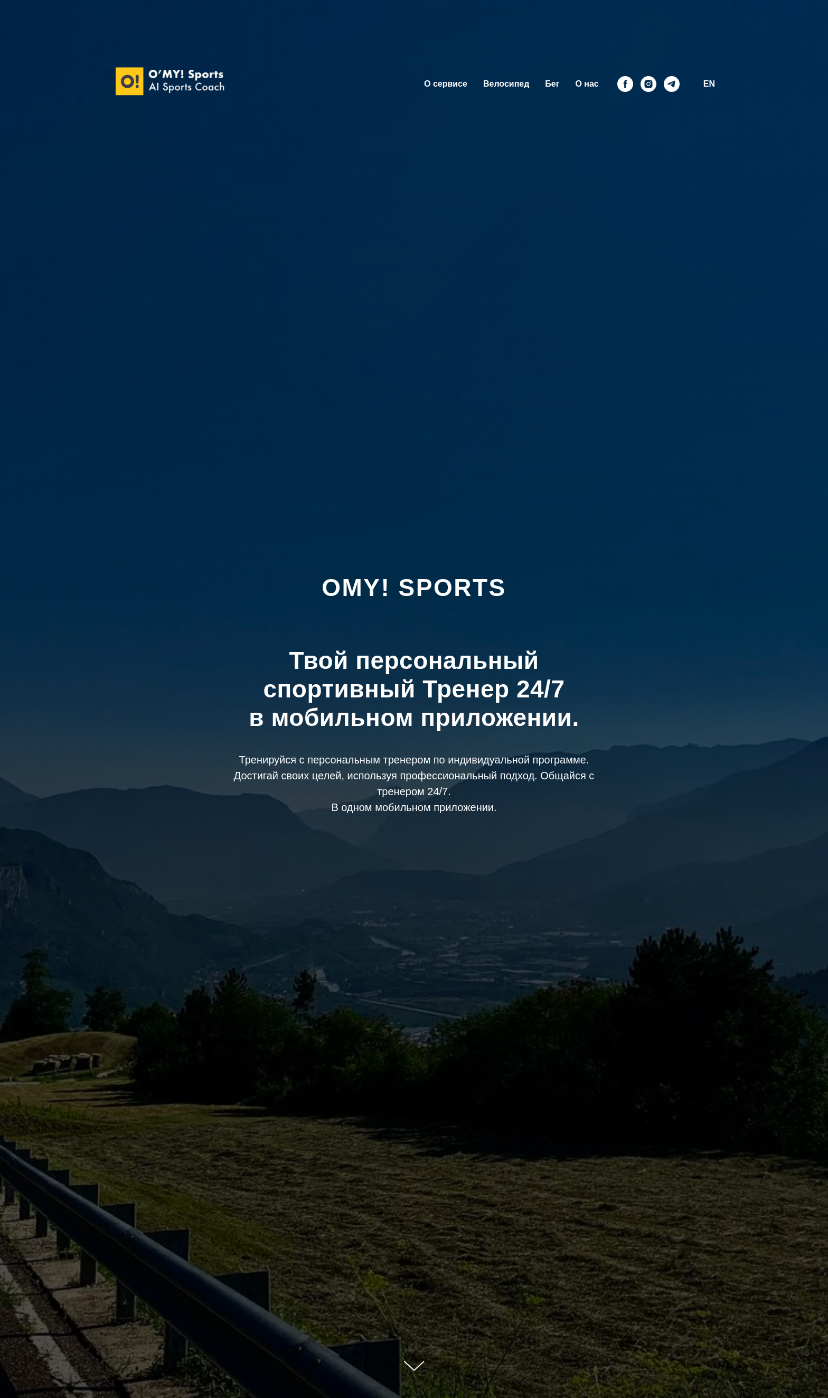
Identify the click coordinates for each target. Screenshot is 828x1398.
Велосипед (506, 83)
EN (709, 83)
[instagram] (648, 84)
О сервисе (445, 83)
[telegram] (672, 84)
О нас (586, 83)
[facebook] (625, 84)
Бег (552, 83)
